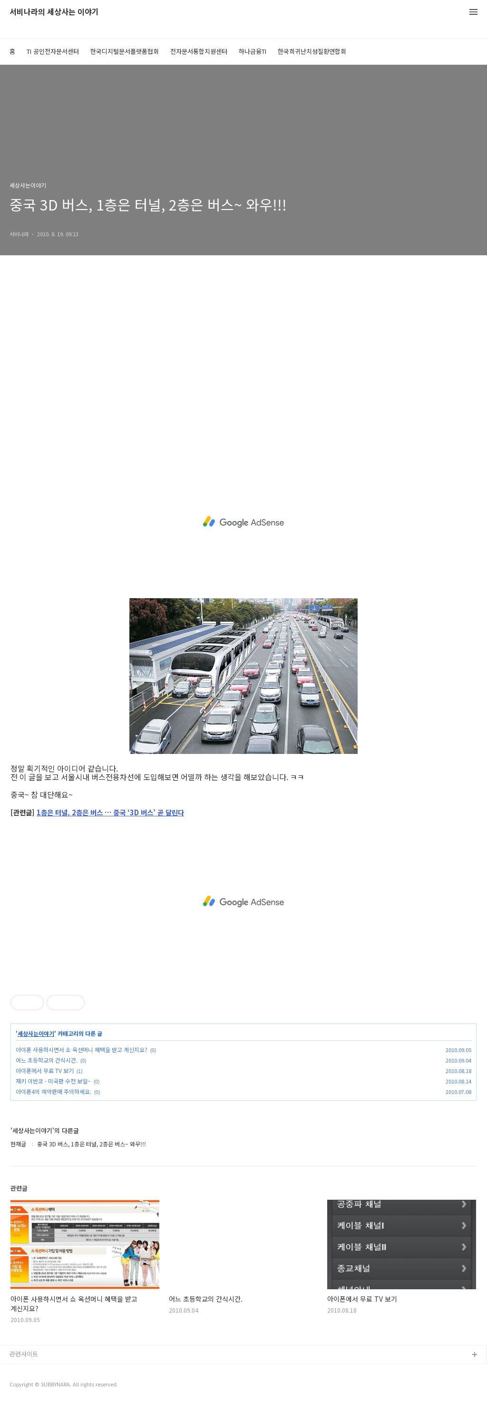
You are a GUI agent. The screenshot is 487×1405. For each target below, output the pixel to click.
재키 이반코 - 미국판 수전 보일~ (53, 1081)
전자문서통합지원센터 (198, 51)
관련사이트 (24, 1353)
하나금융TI (252, 51)
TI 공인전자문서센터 (53, 51)
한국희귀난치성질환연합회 (312, 51)
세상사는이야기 (36, 1033)
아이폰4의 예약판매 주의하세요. (53, 1091)
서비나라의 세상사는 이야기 (54, 12)
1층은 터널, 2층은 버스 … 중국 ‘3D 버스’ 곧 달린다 (110, 813)
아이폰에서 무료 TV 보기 (45, 1070)
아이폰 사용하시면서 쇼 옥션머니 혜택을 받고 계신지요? (81, 1049)
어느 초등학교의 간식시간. (47, 1060)
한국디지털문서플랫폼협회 (124, 51)
